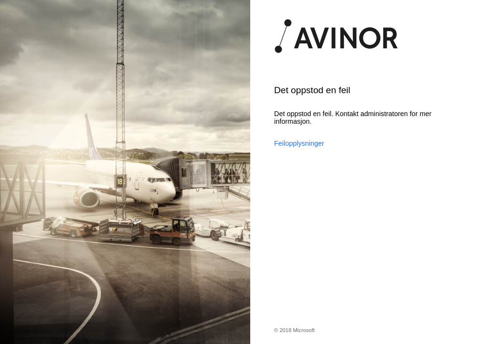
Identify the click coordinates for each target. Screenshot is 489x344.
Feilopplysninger (299, 143)
